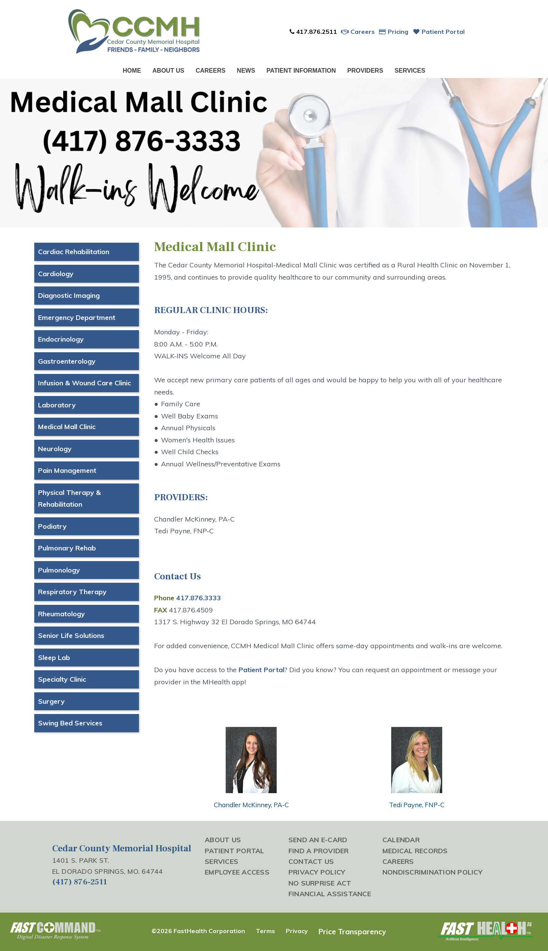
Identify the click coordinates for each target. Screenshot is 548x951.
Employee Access (237, 872)
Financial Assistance (329, 893)
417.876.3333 (198, 597)
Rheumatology (61, 613)
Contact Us (311, 861)
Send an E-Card (317, 839)
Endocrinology (61, 339)
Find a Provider (318, 850)
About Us (169, 70)
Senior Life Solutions (71, 635)
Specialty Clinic (62, 679)
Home (132, 70)
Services (410, 70)
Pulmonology (59, 570)
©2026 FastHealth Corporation (198, 930)
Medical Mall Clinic (67, 426)
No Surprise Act (320, 883)
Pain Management (67, 470)
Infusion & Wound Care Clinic (84, 382)
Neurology (55, 448)
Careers (358, 31)
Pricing (394, 31)
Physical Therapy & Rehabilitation (69, 498)
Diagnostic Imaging (69, 295)
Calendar (401, 839)
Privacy (297, 930)
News (246, 70)
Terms (265, 930)
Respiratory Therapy (72, 591)
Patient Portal (438, 31)
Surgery (51, 701)
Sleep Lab (54, 657)
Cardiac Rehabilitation (73, 251)
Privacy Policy (317, 872)
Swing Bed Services (70, 723)
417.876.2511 (313, 31)
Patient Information (301, 70)
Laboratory (57, 405)
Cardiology (55, 273)
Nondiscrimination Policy (432, 872)
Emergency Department (76, 317)
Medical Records (415, 850)
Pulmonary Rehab (67, 548)
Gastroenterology (67, 361)
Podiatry (52, 526)
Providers (365, 70)
